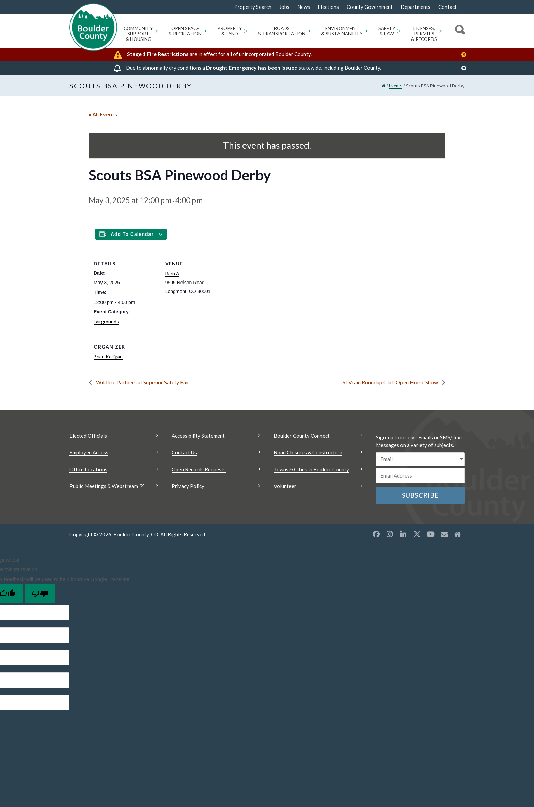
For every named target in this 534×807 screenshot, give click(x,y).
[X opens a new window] (417, 534)
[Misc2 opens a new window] (458, 534)
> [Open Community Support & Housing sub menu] (156, 30)
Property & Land (229, 31)
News (303, 7)
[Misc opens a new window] (444, 534)
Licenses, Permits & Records (424, 34)
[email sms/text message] (420, 459)
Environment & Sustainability (342, 31)
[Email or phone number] (420, 475)
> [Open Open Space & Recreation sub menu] (205, 30)
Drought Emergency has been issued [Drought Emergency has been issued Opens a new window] (252, 67)
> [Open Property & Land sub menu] (245, 30)
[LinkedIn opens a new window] (403, 534)
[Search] (459, 31)
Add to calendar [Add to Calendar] (132, 234)
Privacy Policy (188, 486)
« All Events (103, 114)
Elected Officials (88, 436)
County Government (370, 7)
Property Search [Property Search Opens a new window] (252, 7)
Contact (447, 7)
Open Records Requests (199, 469)
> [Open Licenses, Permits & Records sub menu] (440, 30)
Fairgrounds (106, 321)
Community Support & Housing (138, 34)
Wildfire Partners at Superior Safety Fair (142, 382)
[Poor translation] (40, 593)
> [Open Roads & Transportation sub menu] (309, 30)
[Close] (465, 54)
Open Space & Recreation (185, 31)
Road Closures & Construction (308, 452)
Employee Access (88, 452)
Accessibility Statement (198, 436)
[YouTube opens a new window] (430, 534)
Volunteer (285, 486)
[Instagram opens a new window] (389, 534)
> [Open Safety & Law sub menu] (399, 30)
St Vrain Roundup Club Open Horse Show (391, 382)
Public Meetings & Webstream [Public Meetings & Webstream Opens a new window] (103, 486)
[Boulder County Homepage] (93, 27)
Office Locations (88, 469)
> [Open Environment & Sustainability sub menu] (366, 30)
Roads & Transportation (281, 31)
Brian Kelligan (108, 356)
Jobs (284, 7)
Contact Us (184, 452)
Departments (415, 7)
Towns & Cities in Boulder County (311, 469)
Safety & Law (386, 31)
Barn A (172, 273)
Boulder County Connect (302, 436)
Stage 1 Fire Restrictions (158, 54)
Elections (328, 7)
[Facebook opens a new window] (376, 534)
